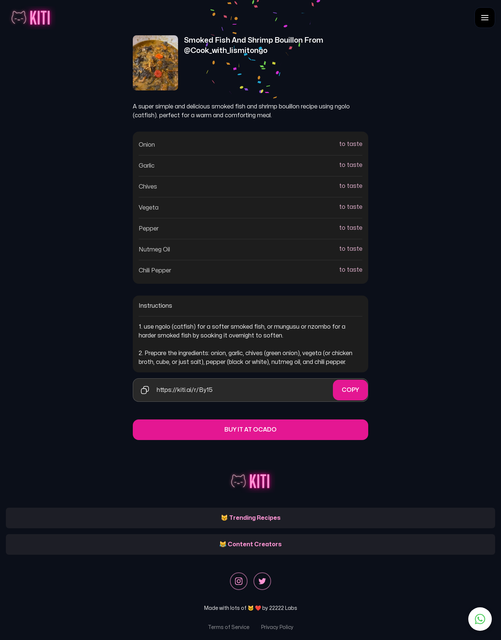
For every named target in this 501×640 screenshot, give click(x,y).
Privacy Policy (277, 627)
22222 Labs (283, 608)
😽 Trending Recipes (251, 518)
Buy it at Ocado (250, 430)
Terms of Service (228, 627)
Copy (350, 390)
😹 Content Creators (250, 544)
